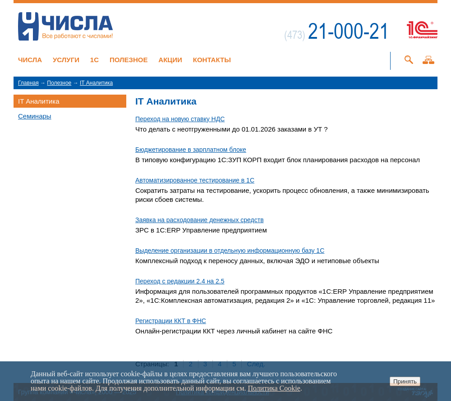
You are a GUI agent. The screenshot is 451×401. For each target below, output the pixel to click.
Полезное (129, 60)
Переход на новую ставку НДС (180, 119)
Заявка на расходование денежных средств (199, 219)
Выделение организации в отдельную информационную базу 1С (229, 250)
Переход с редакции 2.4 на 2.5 (180, 281)
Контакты (212, 60)
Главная (28, 83)
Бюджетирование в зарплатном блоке (190, 149)
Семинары (34, 116)
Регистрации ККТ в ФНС (170, 320)
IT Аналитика (96, 83)
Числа (30, 60)
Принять (405, 381)
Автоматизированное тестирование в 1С (194, 180)
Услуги (66, 60)
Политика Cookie (274, 388)
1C (94, 60)
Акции (170, 60)
